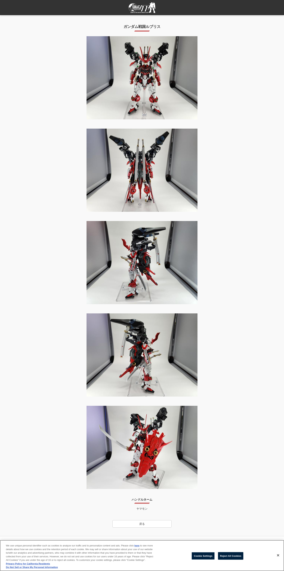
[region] (142, 555)
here (136, 545)
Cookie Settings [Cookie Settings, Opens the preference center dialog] (203, 555)
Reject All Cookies (230, 555)
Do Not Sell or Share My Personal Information (32, 567)
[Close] (278, 555)
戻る (142, 523)
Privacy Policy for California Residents (28, 563)
